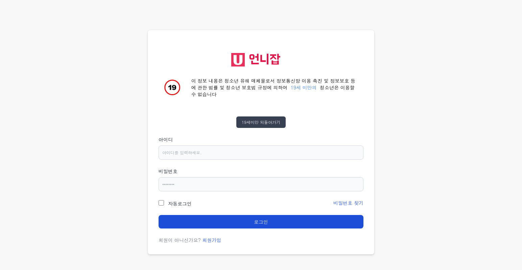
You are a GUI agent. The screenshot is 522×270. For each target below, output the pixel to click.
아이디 (166, 139)
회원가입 (212, 240)
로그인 (261, 221)
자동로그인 (180, 203)
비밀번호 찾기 (348, 202)
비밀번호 (168, 171)
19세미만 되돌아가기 (261, 122)
